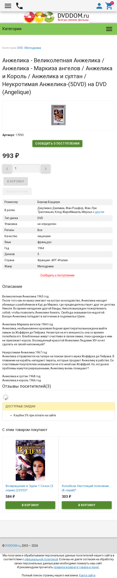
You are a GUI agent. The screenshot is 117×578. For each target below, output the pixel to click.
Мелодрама (33, 47)
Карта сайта (87, 575)
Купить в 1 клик (17, 191)
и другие (98, 212)
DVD (20, 47)
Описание (12, 286)
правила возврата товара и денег (76, 567)
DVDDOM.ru (12, 545)
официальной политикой (41, 559)
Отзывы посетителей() (26, 386)
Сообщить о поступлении (57, 143)
